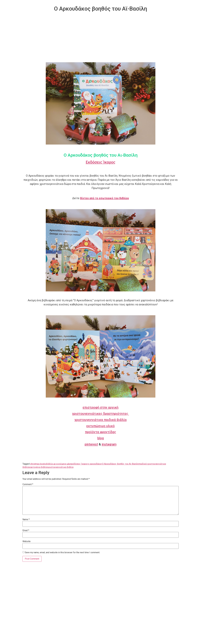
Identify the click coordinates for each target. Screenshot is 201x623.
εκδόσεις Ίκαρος (79, 464)
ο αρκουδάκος (95, 464)
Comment (27, 484)
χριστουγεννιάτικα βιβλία (60, 467)
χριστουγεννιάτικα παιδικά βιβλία (100, 420)
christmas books (38, 464)
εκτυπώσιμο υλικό (100, 426)
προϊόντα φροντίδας (100, 432)
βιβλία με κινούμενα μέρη (58, 464)
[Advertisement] (100, 41)
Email (25, 530)
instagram (109, 444)
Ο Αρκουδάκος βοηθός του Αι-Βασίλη (120, 464)
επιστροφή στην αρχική (100, 407)
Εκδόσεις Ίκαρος (100, 162)
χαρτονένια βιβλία (38, 467)
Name (26, 519)
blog (100, 438)
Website (26, 541)
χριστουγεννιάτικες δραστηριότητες (100, 414)
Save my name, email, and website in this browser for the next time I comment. (62, 552)
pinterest (91, 444)
